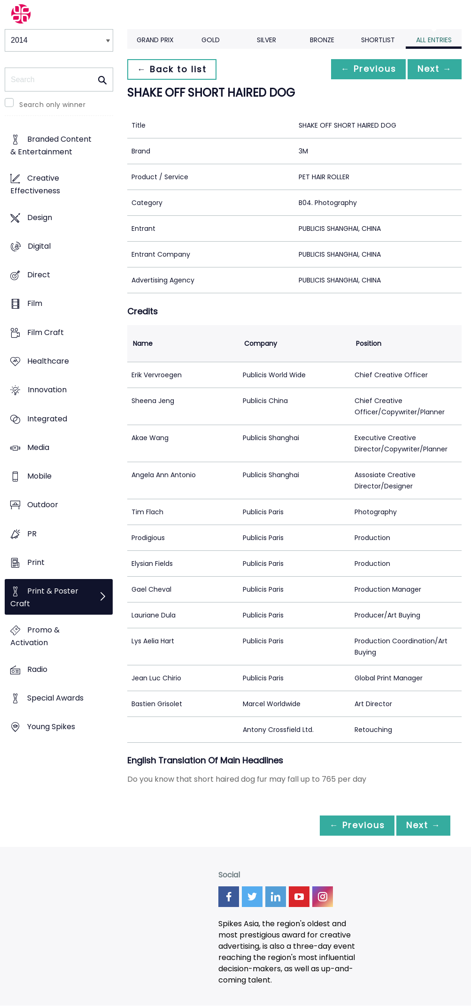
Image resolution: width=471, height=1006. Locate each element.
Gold (210, 40)
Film (34, 303)
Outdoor (42, 505)
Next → (433, 69)
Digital (39, 246)
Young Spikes (51, 727)
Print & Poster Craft (44, 598)
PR (32, 533)
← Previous (363, 69)
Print (36, 562)
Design (39, 217)
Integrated (47, 418)
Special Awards (55, 698)
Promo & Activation (35, 636)
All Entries (434, 40)
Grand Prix (155, 40)
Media (38, 447)
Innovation (47, 390)
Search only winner (52, 104)
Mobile (39, 476)
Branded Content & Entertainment (51, 146)
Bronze (322, 40)
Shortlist (378, 40)
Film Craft (45, 332)
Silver (266, 40)
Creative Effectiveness (35, 185)
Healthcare (48, 361)
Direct (38, 275)
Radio (37, 669)
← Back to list (173, 69)
